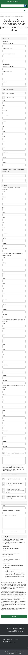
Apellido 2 (4, 59)
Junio (3, 217)
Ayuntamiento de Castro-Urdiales (14, 653)
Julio (3, 222)
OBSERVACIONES (5, 456)
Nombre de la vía (5, 115)
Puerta (3, 147)
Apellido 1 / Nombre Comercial (8, 53)
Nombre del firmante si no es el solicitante (11, 510)
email (3, 105)
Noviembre (4, 243)
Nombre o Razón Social (7, 48)
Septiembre (4, 233)
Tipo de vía (4, 110)
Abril (3, 207)
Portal (3, 131)
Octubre (4, 238)
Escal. (3, 136)
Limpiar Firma (14, 531)
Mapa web (15, 639)
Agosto (3, 227)
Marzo (3, 202)
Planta (3, 141)
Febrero (4, 196)
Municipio (4, 157)
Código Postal (5, 152)
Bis (3, 126)
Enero (3, 191)
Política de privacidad (9, 643)
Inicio (1, 15)
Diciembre (4, 248)
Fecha (3, 505)
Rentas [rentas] (4, 15)
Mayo (3, 212)
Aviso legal (6, 639)
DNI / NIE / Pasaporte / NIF (7, 43)
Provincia (4, 162)
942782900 (15, 630)
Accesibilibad (7, 641)
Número (4, 121)
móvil (3, 100)
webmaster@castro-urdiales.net (15, 631)
